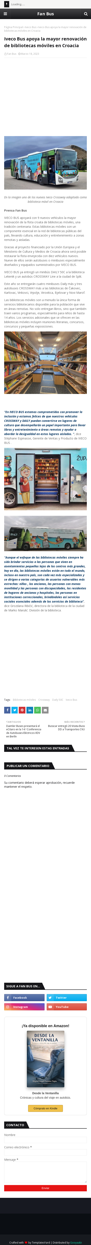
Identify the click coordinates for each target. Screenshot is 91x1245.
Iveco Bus (30, 27)
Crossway (44, 700)
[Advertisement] (45, 91)
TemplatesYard (41, 1242)
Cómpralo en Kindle (45, 1108)
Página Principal (13, 27)
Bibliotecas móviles (24, 700)
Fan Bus (45, 14)
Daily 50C (57, 700)
